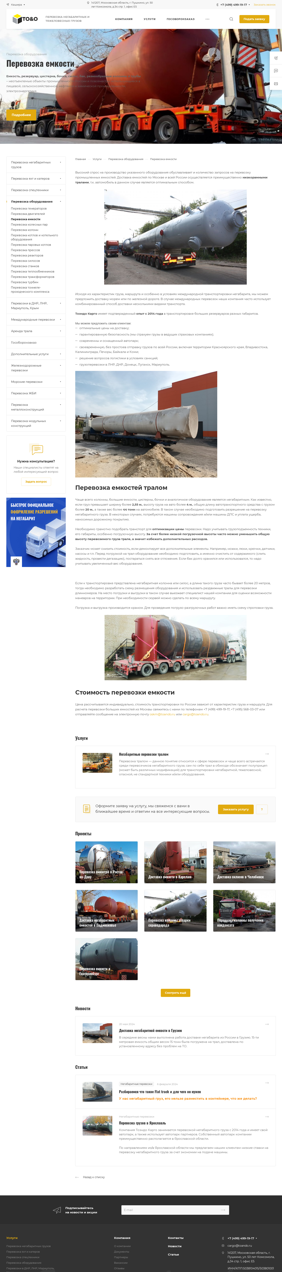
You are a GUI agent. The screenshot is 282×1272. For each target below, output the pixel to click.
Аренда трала (36, 331)
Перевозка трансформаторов (32, 277)
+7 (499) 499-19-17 (233, 5)
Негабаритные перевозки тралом (143, 754)
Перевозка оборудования (36, 201)
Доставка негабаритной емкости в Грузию (150, 1030)
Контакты (176, 1238)
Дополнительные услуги (36, 354)
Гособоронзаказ (23, 342)
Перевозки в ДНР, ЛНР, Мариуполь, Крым (36, 305)
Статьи (173, 1254)
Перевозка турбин (24, 282)
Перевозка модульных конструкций (36, 423)
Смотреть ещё (175, 993)
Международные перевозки (36, 319)
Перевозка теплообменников (32, 271)
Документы (121, 1251)
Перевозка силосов (25, 261)
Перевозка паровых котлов (31, 245)
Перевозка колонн (24, 230)
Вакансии (121, 1262)
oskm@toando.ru (162, 714)
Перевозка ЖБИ (36, 393)
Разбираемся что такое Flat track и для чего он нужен (160, 1091)
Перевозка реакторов (27, 255)
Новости (175, 1246)
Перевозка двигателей (28, 214)
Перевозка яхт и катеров (36, 178)
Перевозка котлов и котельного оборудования (34, 237)
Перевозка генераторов (29, 208)
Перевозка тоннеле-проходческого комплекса (30, 289)
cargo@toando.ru (195, 714)
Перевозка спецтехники (36, 190)
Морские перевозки (36, 382)
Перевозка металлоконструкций (36, 407)
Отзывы (119, 1268)
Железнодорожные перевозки (36, 368)
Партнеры (121, 1257)
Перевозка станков (25, 266)
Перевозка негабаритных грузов (36, 164)
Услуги (12, 1238)
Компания (122, 1238)
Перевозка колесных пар (29, 224)
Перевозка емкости (25, 219)
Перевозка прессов (25, 250)
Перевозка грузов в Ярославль (142, 1122)
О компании (122, 1246)
